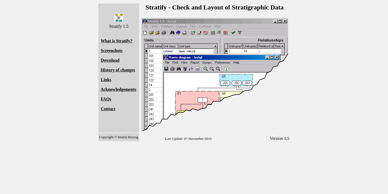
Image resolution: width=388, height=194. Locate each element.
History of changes (118, 70)
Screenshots (112, 50)
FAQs (106, 99)
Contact (108, 108)
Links (106, 79)
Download (110, 60)
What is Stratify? (116, 41)
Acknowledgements (118, 89)
